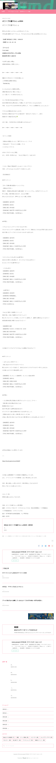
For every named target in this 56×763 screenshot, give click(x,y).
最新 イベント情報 (22, 739)
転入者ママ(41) (27, 537)
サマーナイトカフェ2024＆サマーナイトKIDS (14, 574)
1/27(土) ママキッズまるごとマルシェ (12, 588)
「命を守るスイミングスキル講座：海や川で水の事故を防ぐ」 (16, 605)
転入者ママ (17, 742)
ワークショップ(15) (34, 537)
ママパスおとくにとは (13, 11)
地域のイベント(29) (42, 537)
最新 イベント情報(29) (6, 537)
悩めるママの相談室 (8, 739)
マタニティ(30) (21, 537)
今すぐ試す (23, 7)
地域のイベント (40, 742)
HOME (3, 11)
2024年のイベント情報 (25, 11)
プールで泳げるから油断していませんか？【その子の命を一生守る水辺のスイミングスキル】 (27, 602)
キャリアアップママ (46, 739)
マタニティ (7, 742)
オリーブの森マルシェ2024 (17, 666)
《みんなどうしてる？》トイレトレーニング (21, 689)
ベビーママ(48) (15, 537)
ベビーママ (34, 739)
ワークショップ (28, 742)
